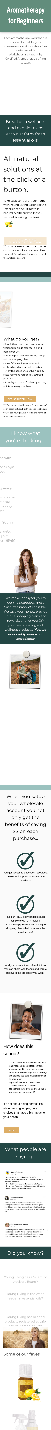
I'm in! (11, 1130)
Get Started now (20, 399)
